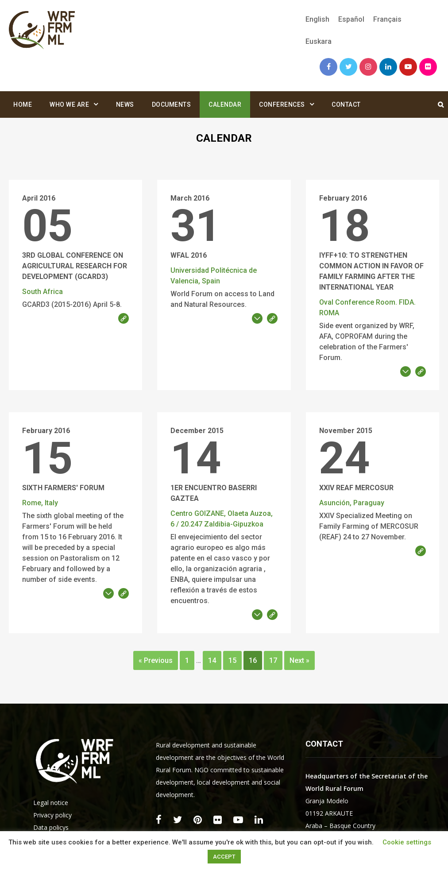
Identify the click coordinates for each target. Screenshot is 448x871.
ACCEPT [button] (224, 856)
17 (273, 660)
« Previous (156, 660)
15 (232, 660)
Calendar (225, 104)
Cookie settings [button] (406, 842)
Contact (346, 104)
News (125, 104)
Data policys (51, 827)
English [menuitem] (317, 19)
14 (212, 660)
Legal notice (50, 802)
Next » (299, 660)
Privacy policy (52, 815)
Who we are (69, 104)
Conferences (282, 104)
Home (22, 104)
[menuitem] (317, 19)
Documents (171, 104)
